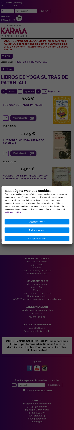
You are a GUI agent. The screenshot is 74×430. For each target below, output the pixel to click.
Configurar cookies (37, 238)
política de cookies (13, 212)
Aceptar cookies (37, 222)
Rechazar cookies (37, 230)
